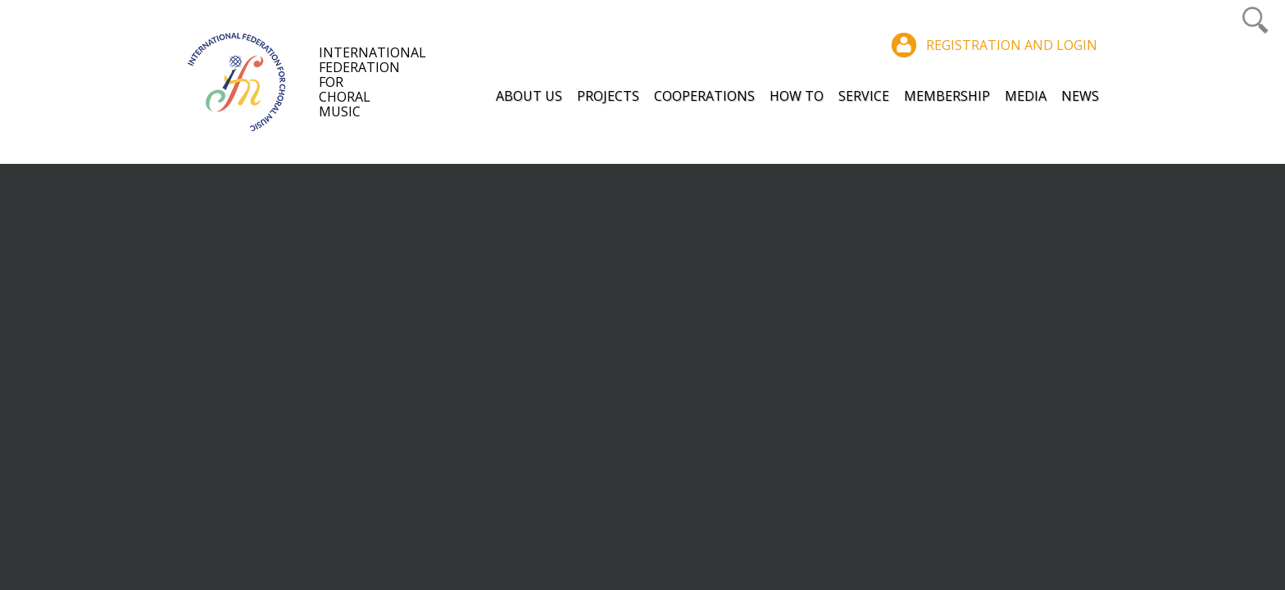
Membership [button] (947, 96)
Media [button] (1026, 96)
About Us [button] (529, 96)
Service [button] (863, 96)
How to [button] (797, 96)
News (1080, 96)
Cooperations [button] (704, 96)
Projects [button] (608, 96)
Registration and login (1011, 45)
